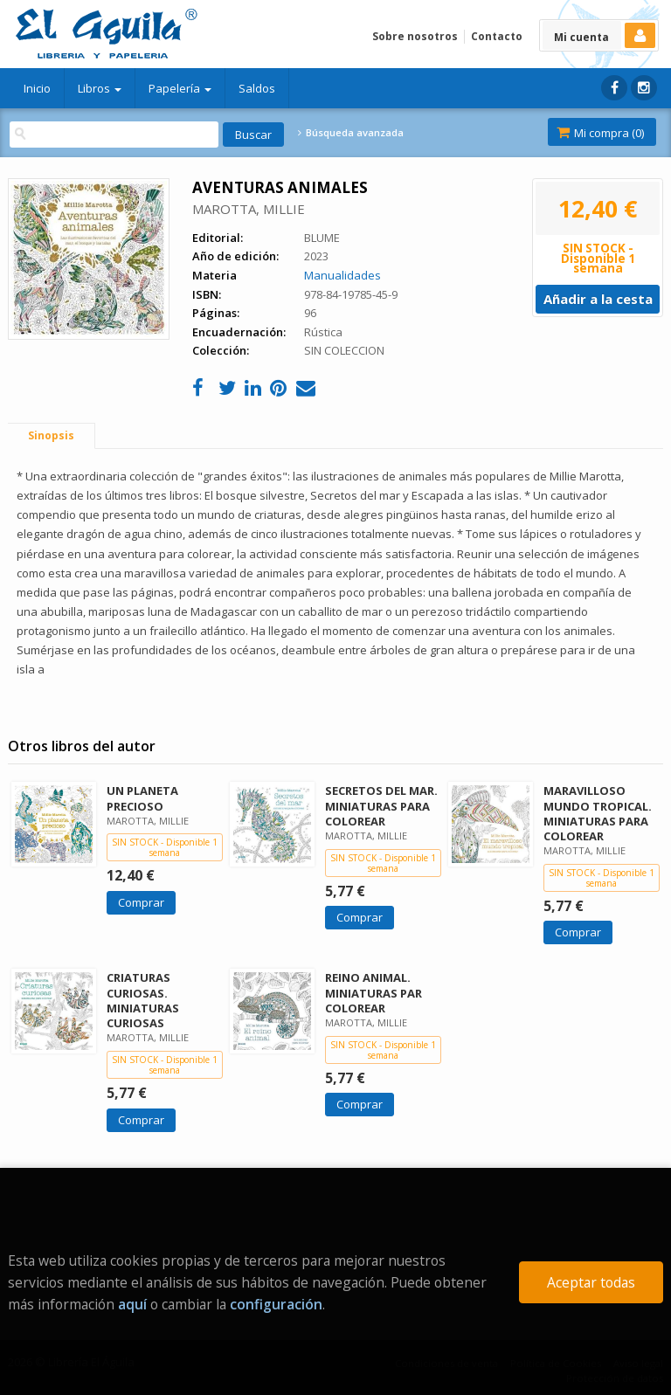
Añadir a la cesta (598, 298)
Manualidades (342, 275)
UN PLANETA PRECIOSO (142, 798)
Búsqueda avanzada (350, 133)
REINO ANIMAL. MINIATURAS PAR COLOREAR (373, 992)
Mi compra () (600, 133)
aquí (132, 1304)
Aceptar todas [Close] (591, 1282)
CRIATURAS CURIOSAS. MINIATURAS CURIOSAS (143, 1000)
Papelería (180, 88)
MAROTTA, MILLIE (248, 209)
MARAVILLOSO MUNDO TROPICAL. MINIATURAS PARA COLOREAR (597, 813)
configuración (276, 1304)
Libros (99, 88)
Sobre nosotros (415, 36)
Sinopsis (51, 435)
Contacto (496, 36)
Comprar (141, 902)
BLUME (322, 237)
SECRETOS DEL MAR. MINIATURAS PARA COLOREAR (381, 805)
